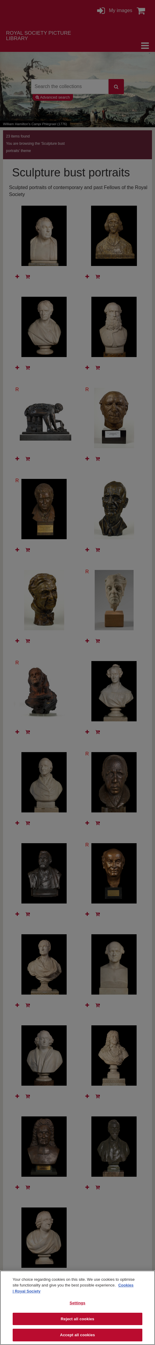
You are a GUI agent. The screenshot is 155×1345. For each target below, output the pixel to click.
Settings (77, 1303)
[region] (77, 1308)
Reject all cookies (77, 1319)
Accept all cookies (77, 1335)
